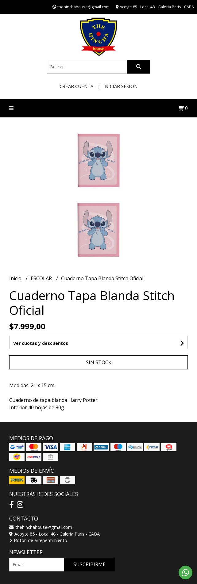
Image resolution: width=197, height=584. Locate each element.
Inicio (16, 278)
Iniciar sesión (120, 86)
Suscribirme (89, 564)
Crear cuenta (76, 86)
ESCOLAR (42, 278)
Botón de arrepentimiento (38, 540)
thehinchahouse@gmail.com (40, 527)
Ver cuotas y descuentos (40, 343)
